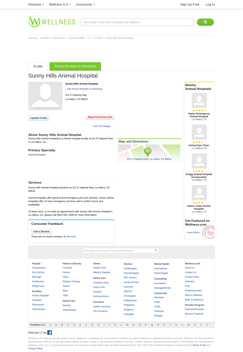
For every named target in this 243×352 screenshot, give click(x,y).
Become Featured (194, 313)
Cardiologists (130, 268)
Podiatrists (129, 305)
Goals (157, 306)
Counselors (160, 283)
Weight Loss (38, 286)
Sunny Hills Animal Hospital (119, 38)
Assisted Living (100, 282)
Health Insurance (101, 306)
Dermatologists (131, 273)
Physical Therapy (71, 281)
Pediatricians (130, 300)
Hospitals (36, 300)
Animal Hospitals (40, 295)
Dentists (67, 305)
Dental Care (69, 301)
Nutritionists (38, 281)
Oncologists (130, 296)
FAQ (187, 286)
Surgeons (128, 309)
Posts (157, 302)
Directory (34, 4)
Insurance (98, 302)
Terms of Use (199, 345)
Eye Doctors (38, 272)
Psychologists (161, 273)
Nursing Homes (101, 296)
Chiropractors (39, 267)
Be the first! (69, 236)
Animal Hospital (77, 38)
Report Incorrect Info (100, 117)
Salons (66, 286)
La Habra (98, 38)
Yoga (65, 295)
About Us (189, 267)
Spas (65, 290)
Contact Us (190, 272)
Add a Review (41, 231)
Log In (210, 4)
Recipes (158, 315)
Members (159, 297)
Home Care (99, 287)
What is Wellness (193, 295)
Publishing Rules (193, 290)
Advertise (189, 281)
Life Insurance (100, 311)
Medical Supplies (101, 272)
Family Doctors (131, 282)
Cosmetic (67, 267)
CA (89, 38)
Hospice (97, 291)
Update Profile (38, 118)
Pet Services (59, 38)
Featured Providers (194, 309)
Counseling (160, 278)
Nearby (199, 87)
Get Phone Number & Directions (84, 88)
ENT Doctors (130, 277)
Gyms (66, 277)
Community (84, 4)
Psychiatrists (160, 268)
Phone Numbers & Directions (75, 66)
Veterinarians (38, 309)
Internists (128, 286)
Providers (45, 38)
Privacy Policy (192, 277)
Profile (38, 66)
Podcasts (159, 311)
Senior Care (99, 278)
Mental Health (161, 264)
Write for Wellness (194, 299)
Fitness (66, 272)
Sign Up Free (189, 4)
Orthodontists (69, 310)
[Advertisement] (97, 49)
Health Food (99, 267)
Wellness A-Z (58, 4)
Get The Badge (102, 126)
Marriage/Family (162, 288)
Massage (36, 277)
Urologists (129, 314)
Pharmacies (38, 304)
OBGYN (128, 291)
